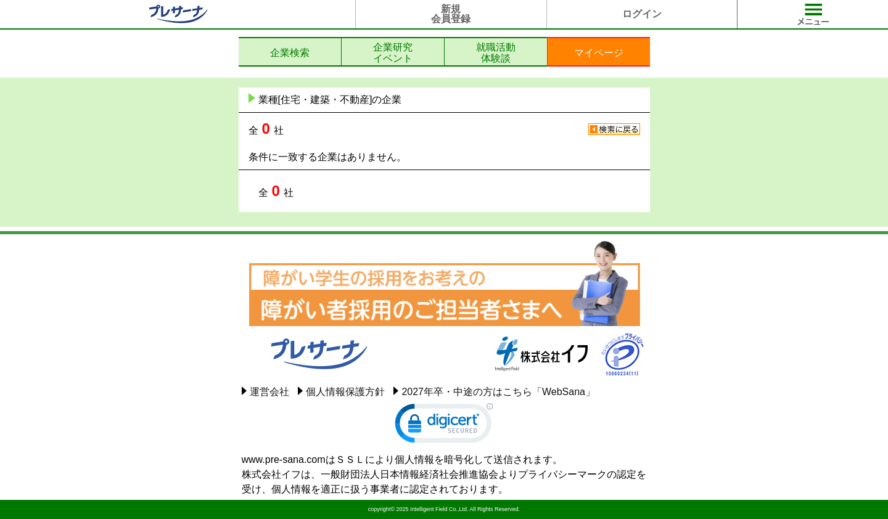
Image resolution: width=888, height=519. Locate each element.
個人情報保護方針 (345, 391)
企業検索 (290, 52)
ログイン (642, 14)
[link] (444, 426)
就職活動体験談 (496, 52)
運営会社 (269, 391)
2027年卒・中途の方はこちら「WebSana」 (498, 391)
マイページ (598, 52)
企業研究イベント (393, 52)
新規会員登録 (451, 14)
